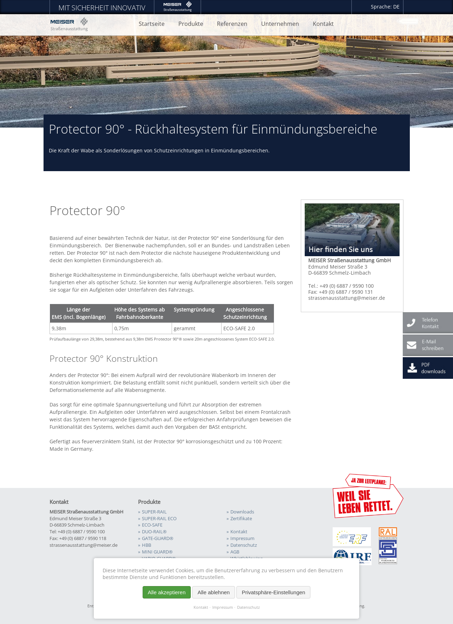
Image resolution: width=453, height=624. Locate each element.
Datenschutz (248, 607)
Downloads (242, 512)
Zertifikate (241, 519)
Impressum (222, 607)
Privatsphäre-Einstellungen (273, 592)
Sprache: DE (385, 6)
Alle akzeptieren (167, 592)
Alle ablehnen (213, 592)
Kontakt (201, 607)
